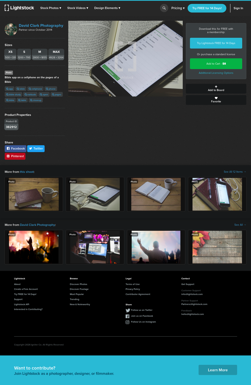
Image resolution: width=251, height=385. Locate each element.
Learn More (218, 370)
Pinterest (15, 156)
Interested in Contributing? (28, 309)
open (44, 94)
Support (18, 299)
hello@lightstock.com (192, 314)
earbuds (30, 94)
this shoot (27, 172)
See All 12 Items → (235, 172)
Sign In (238, 8)
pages (56, 94)
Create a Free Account (26, 289)
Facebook (15, 148)
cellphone (35, 88)
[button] (50, 8)
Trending (74, 299)
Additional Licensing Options (216, 73)
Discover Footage (79, 289)
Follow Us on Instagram (143, 321)
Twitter (36, 148)
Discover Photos (78, 284)
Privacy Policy (133, 289)
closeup (35, 100)
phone (51, 88)
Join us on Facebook (142, 315)
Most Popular (77, 294)
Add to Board (216, 88)
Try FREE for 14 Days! (207, 8)
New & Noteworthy (80, 304)
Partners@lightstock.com (194, 304)
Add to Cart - (216, 64)
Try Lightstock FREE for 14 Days (216, 43)
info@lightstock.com (192, 294)
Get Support (187, 284)
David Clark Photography (41, 25)
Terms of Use (133, 284)
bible (21, 88)
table (22, 100)
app (9, 88)
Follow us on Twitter (141, 310)
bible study (13, 94)
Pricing (177, 8)
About (17, 284)
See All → (240, 225)
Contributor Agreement (138, 294)
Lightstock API (21, 304)
